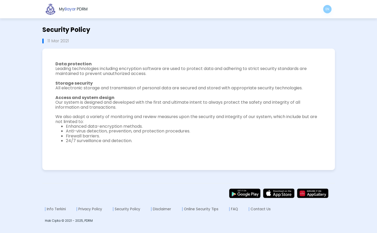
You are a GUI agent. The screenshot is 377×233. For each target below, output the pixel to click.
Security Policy (127, 209)
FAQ (234, 209)
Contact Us (261, 209)
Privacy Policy (90, 209)
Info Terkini (56, 209)
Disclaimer (162, 209)
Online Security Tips (201, 209)
